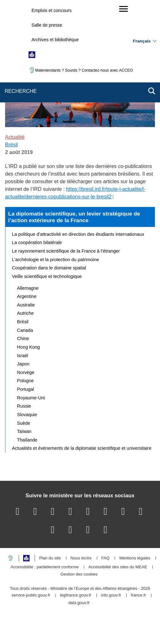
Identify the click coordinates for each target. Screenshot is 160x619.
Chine (23, 338)
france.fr (138, 595)
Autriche (25, 313)
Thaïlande (27, 439)
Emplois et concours (51, 10)
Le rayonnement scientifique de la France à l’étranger (66, 251)
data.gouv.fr (79, 603)
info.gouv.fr (111, 595)
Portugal (25, 389)
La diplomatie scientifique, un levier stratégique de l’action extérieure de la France (74, 217)
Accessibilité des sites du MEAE (117, 567)
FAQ (105, 558)
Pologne (25, 380)
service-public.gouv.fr (30, 595)
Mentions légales (134, 558)
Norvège (25, 372)
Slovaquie (27, 414)
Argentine (27, 296)
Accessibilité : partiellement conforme (44, 567)
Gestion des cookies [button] (78, 574)
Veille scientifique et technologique (47, 276)
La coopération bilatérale (37, 242)
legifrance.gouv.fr (75, 595)
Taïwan (24, 431)
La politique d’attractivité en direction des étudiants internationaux (78, 234)
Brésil (11, 144)
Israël (22, 355)
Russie (24, 406)
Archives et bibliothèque (55, 39)
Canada (25, 330)
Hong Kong (28, 347)
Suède (23, 423)
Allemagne (28, 288)
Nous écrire (80, 558)
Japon (23, 363)
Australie (26, 304)
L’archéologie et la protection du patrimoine (55, 259)
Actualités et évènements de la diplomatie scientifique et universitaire (81, 448)
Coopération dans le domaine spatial (49, 267)
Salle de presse (46, 25)
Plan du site (50, 558)
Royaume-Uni (31, 397)
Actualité (14, 137)
